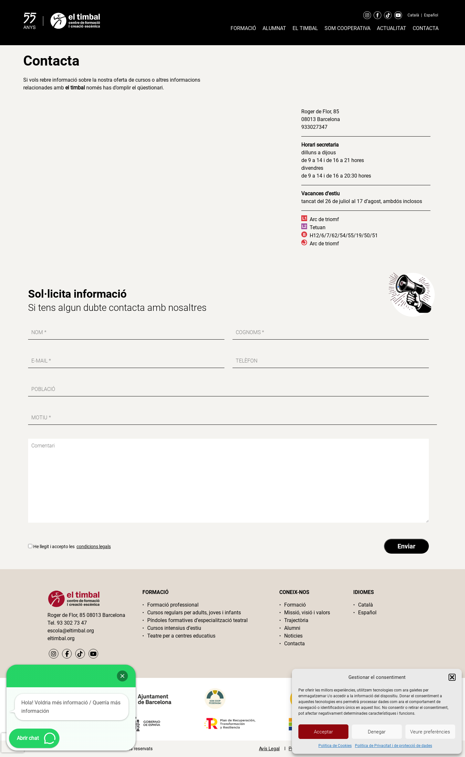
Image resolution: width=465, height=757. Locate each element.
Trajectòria (296, 620)
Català (413, 15)
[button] (452, 677)
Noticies (293, 636)
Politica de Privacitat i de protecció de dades (393, 745)
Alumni (292, 628)
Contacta (426, 28)
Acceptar (323, 732)
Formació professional (173, 605)
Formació (243, 28)
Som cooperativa (347, 28)
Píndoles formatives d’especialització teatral (197, 620)
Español (431, 15)
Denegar (377, 732)
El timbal (305, 28)
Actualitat (391, 28)
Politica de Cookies (335, 745)
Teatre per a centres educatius (181, 636)
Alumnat (274, 28)
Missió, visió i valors (307, 612)
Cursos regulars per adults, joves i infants (194, 612)
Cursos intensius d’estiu (174, 628)
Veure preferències (430, 732)
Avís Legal (269, 748)
